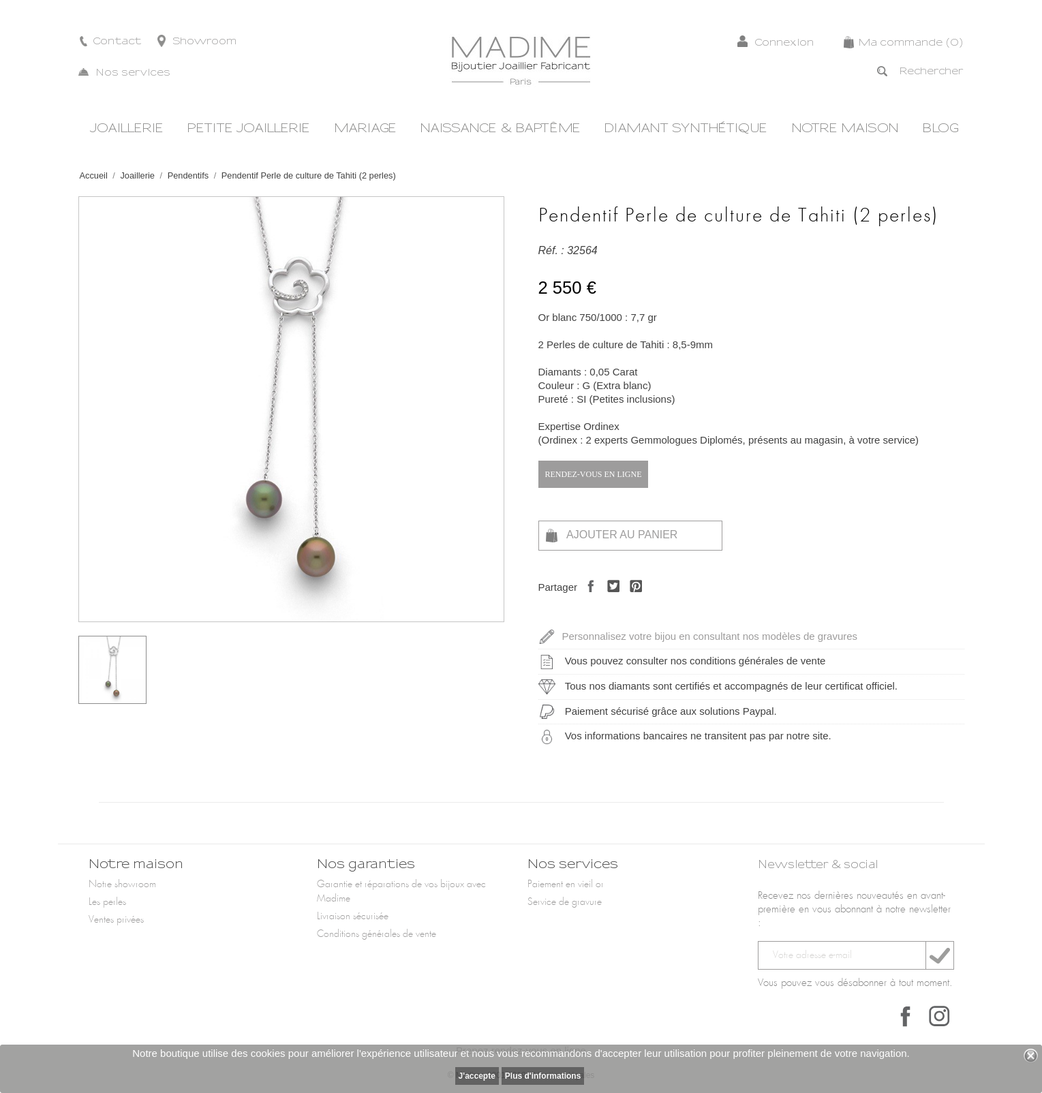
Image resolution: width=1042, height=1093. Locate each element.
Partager (587, 598)
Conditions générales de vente (376, 934)
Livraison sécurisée (352, 916)
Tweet (609, 598)
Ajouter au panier (612, 535)
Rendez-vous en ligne (593, 474)
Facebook (905, 1016)
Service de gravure (564, 902)
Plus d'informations (543, 1076)
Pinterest (632, 598)
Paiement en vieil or (565, 884)
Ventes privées (116, 919)
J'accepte (477, 1076)
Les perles (107, 902)
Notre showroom (122, 884)
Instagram (939, 1016)
